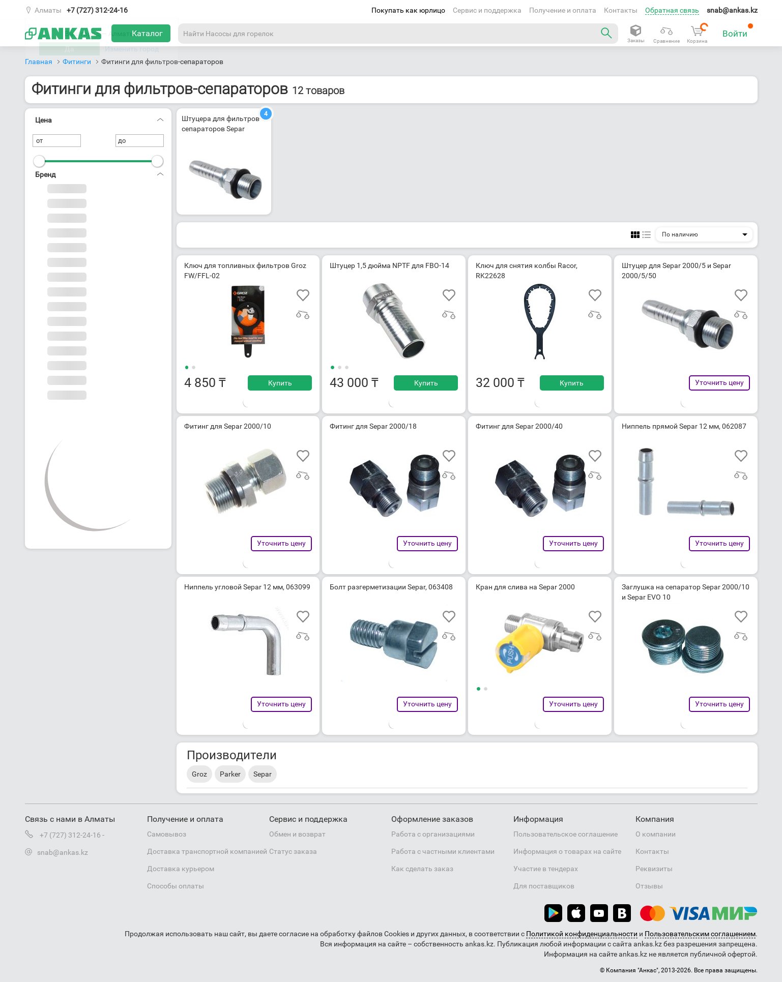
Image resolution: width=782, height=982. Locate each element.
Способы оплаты (175, 886)
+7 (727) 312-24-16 (97, 10)
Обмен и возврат (297, 834)
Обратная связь (672, 10)
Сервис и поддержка (487, 10)
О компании (655, 834)
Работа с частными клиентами (443, 851)
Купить (280, 383)
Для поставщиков (543, 886)
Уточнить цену (719, 382)
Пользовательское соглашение (565, 834)
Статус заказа (293, 851)
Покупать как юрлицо (408, 10)
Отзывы (649, 886)
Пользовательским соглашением (700, 934)
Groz (199, 774)
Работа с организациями (433, 834)
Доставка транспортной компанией (207, 851)
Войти (738, 31)
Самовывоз (166, 834)
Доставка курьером (180, 869)
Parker (230, 774)
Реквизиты (654, 869)
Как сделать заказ (422, 869)
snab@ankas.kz (732, 10)
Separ (262, 774)
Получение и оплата (562, 10)
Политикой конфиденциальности (582, 934)
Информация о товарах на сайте (567, 851)
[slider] (39, 161)
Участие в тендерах (545, 869)
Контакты (621, 10)
